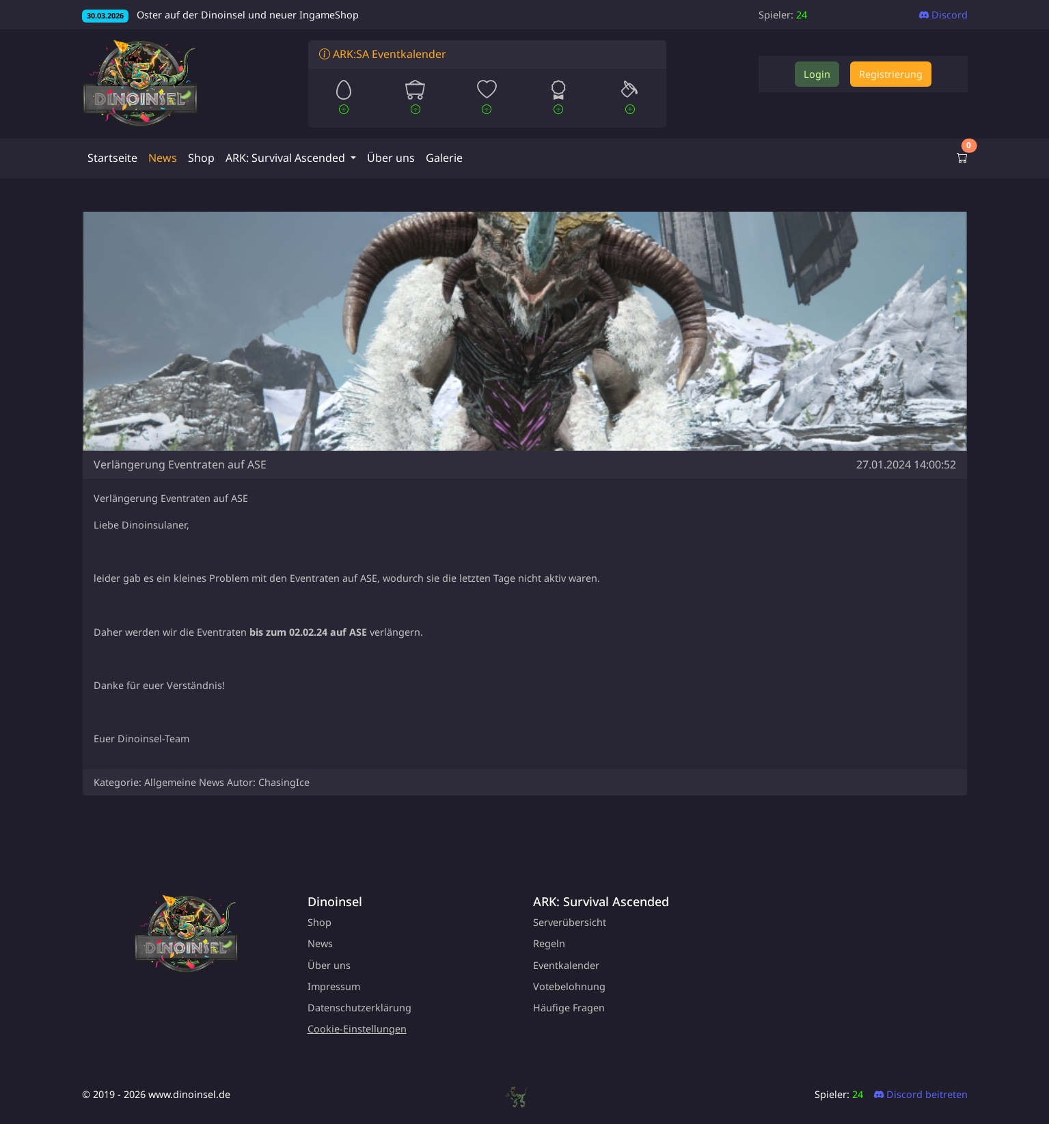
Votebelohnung (569, 986)
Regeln (549, 943)
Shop (201, 157)
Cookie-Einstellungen (357, 1028)
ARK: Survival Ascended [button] (287, 157)
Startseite (112, 157)
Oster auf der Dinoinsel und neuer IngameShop (220, 14)
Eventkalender (566, 965)
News (162, 157)
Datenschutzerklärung (359, 1007)
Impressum (334, 986)
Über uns (391, 157)
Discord (943, 14)
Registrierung (891, 74)
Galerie (444, 157)
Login (817, 74)
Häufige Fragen (569, 1007)
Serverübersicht (569, 922)
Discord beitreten (921, 1094)
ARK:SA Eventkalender (382, 53)
